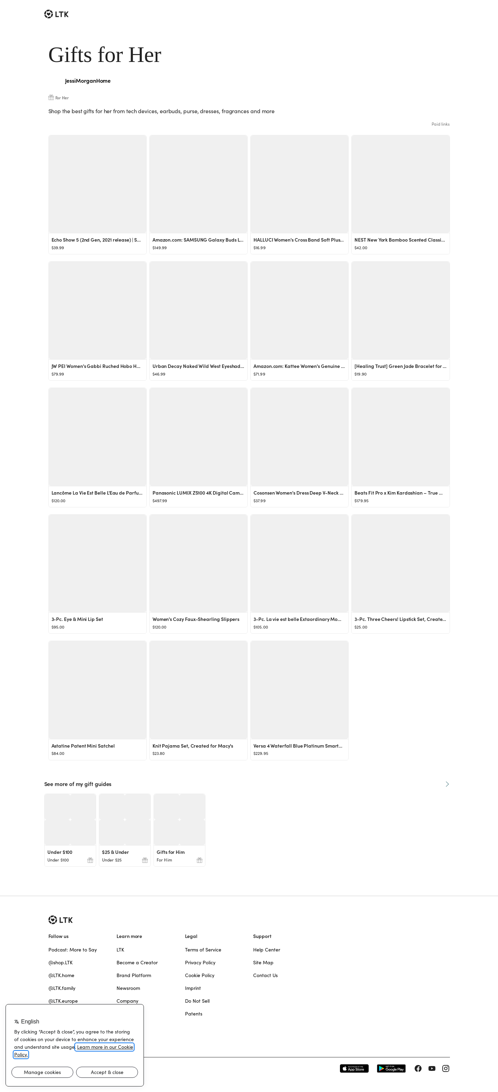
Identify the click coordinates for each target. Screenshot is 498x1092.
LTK (120, 950)
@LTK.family (61, 988)
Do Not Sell (197, 1001)
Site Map (263, 962)
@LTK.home (61, 975)
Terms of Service (203, 950)
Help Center (266, 950)
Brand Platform (134, 975)
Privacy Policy (200, 962)
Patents (193, 1014)
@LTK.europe (63, 1001)
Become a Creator (137, 962)
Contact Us (265, 975)
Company (127, 1001)
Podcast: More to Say (72, 950)
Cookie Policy (199, 975)
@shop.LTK (60, 962)
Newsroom (128, 988)
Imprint (193, 988)
